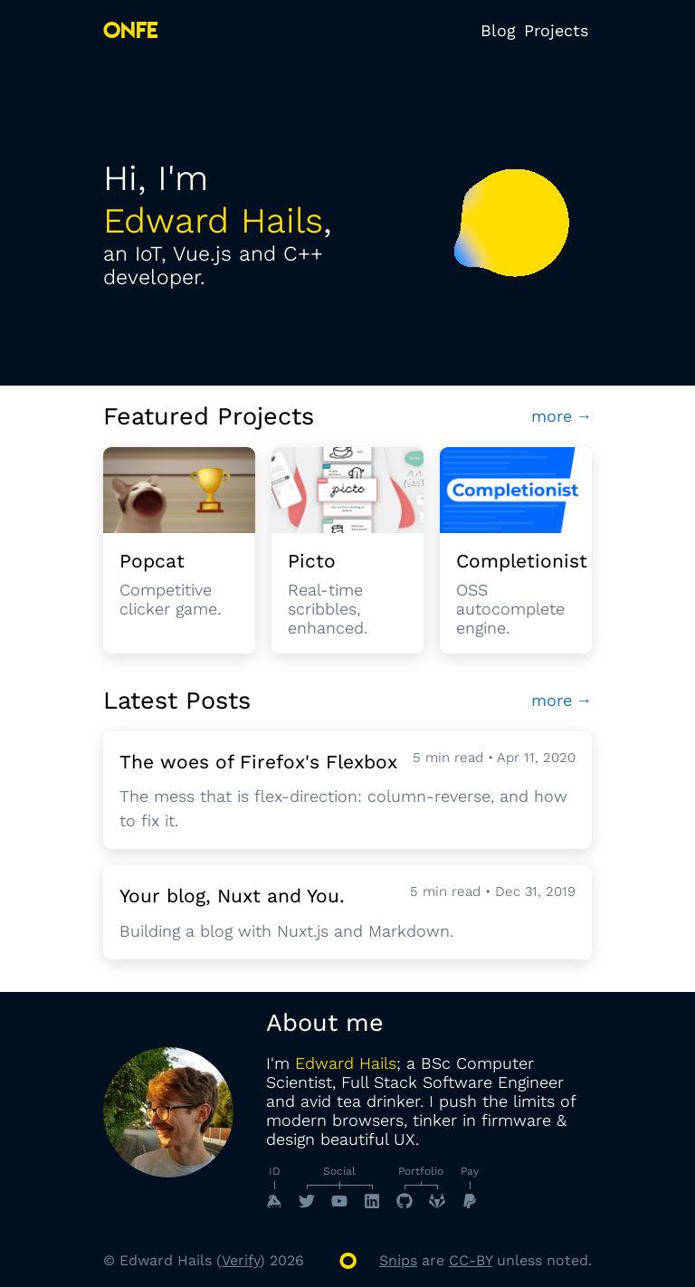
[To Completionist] (516, 550)
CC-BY (470, 1260)
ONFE (130, 29)
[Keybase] (274, 1201)
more (562, 416)
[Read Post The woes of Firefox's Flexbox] (347, 790)
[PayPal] (469, 1201)
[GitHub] (404, 1201)
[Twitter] (306, 1201)
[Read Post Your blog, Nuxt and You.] (347, 912)
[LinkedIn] (372, 1201)
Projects (556, 30)
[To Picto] (347, 550)
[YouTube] (339, 1201)
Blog (498, 30)
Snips (398, 1260)
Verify (241, 1260)
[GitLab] (437, 1201)
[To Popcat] (179, 550)
